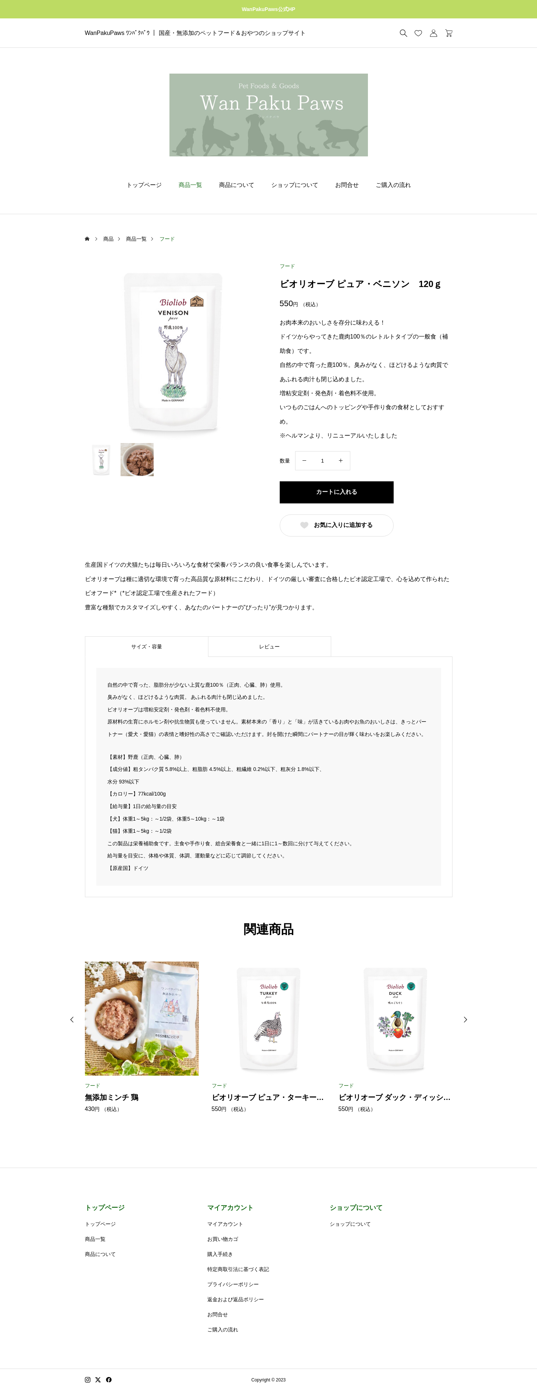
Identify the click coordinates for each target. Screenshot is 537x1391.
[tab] (146, 646)
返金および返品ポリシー (235, 1299)
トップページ (144, 185)
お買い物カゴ (222, 1239)
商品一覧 (190, 185)
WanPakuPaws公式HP (269, 9)
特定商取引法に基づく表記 (238, 1269)
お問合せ (347, 185)
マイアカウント (230, 1207)
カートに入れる (336, 492)
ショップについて (294, 185)
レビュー (269, 647)
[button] (72, 1019)
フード (287, 266)
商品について (236, 185)
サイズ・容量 (146, 647)
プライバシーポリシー (233, 1284)
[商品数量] (323, 461)
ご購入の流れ (393, 185)
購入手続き (220, 1254)
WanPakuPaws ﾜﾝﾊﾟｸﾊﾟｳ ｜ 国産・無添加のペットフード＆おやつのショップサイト (195, 33)
